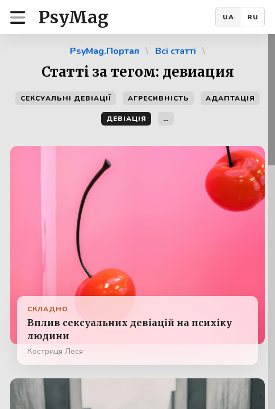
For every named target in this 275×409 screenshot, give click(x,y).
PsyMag (74, 17)
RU (253, 17)
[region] (137, 221)
